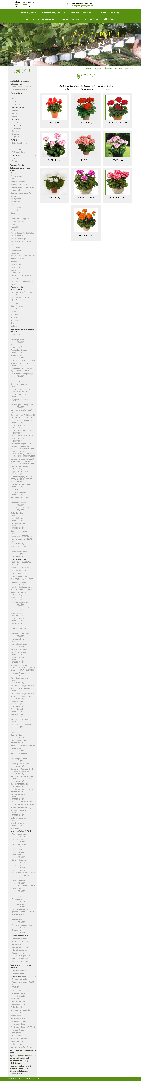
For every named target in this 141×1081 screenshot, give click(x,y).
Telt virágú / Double (19, 143)
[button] (68, 63)
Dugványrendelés (40, 19)
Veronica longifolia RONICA (21, 1047)
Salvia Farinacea (17, 306)
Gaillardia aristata (17, 1007)
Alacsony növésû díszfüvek (21, 831)
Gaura (13, 244)
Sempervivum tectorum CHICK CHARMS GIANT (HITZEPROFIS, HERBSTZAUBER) (22, 779)
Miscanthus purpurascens (21, 947)
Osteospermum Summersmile (22, 281)
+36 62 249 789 (21, 4)
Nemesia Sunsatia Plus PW (21, 276)
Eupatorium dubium (18, 1004)
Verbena (14, 326)
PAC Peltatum (16, 140)
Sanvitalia (14, 312)
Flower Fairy (16, 128)
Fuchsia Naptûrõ (17, 236)
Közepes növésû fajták (20, 568)
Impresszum (128, 1079)
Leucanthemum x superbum (21, 1010)
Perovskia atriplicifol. (18, 1030)
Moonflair (15, 113)
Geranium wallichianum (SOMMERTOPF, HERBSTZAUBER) (19, 525)
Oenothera (15, 278)
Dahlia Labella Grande (19, 216)
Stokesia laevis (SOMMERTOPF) (23, 805)
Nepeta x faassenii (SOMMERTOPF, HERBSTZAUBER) (18, 659)
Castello (15, 101)
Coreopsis (14, 210)
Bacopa (14, 179)
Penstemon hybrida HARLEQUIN (23, 1027)
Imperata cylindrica (19, 944)
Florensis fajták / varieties (21, 87)
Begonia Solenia (17, 190)
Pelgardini (15, 137)
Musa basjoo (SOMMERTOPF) (22, 649)
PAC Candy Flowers (19, 152)
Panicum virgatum (19, 953)
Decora (14, 161)
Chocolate (16, 134)
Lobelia (13, 270)
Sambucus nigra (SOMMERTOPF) (23, 745)
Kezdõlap (28, 12)
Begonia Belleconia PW (19, 182)
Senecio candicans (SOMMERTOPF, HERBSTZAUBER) (18, 796)
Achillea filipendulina (18, 973)
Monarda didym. (17, 1013)
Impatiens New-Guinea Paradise (23, 256)
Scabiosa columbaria (19, 1038)
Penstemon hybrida (18, 1024)
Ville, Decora (15, 155)
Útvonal (91, 19)
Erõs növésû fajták (19, 570)
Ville (13, 158)
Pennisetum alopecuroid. (21, 956)
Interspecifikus (16, 84)
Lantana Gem (16, 267)
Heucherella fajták (18, 573)
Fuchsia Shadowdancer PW (21, 241)
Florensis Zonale (17, 93)
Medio (14, 116)
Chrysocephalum (17, 207)
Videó (110, 19)
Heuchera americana (18, 559)
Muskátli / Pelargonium (19, 81)
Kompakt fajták (18, 565)
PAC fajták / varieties (19, 90)
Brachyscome (16, 199)
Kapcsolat (70, 19)
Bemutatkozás (53, 12)
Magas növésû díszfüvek (20, 936)
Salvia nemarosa (17, 1036)
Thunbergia (15, 320)
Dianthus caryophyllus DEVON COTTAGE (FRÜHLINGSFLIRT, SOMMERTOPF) (22, 479)
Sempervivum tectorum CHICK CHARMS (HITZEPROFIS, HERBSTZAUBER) (22, 771)
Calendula (14, 204)
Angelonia (14, 173)
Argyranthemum (17, 176)
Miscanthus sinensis (19, 950)
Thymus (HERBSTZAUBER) (21, 808)
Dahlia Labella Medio (19, 221)
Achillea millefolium (18, 971)
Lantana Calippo (17, 264)
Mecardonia (15, 273)
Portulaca (14, 303)
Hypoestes (15, 253)
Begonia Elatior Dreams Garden (23, 187)
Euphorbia (15, 227)
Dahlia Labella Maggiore (20, 219)
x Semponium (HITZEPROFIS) (22, 828)
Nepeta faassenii (17, 1016)
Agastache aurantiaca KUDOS (23, 982)
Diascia (13, 224)
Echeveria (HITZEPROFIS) (20, 489)
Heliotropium (16, 250)
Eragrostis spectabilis (20, 941)
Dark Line (15, 131)
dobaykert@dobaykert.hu (82, 6)
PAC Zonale (15, 120)
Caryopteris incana (18, 993)
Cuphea (13, 213)
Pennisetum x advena (20, 961)
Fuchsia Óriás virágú (18, 239)
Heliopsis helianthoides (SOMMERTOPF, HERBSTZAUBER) (19, 554)
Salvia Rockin (16, 309)
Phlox (13, 284)
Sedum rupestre (17, 1044)
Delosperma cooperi (18, 1001)
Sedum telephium (17, 1041)
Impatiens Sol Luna (18, 258)
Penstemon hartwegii (19, 1021)
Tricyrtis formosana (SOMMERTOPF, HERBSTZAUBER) (18, 812)
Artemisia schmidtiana (19, 990)
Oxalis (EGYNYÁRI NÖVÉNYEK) (22, 670)
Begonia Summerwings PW (21, 193)
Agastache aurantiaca (19, 976)
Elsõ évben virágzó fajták (21, 562)
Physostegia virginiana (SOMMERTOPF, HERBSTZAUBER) (19, 680)
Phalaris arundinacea (20, 959)
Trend (14, 99)
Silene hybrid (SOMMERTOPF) (22, 802)
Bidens (13, 196)
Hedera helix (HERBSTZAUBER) (22, 536)
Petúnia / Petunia (17, 165)
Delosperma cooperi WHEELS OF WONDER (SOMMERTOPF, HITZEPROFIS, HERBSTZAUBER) (23, 461)
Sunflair (15, 110)
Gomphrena (15, 247)
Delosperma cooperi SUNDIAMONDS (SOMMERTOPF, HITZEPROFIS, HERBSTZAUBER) (23, 453)
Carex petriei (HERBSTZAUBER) (23, 886)
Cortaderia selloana (19, 939)
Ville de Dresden (18, 146)
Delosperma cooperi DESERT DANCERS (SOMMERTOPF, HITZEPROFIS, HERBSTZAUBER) (23, 446)
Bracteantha (15, 202)
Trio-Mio (14, 323)
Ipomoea (14, 261)
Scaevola (14, 314)
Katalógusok (110, 12)
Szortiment (82, 12)
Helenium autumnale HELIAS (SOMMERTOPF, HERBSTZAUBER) (21, 541)
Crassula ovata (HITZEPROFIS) (22, 436)
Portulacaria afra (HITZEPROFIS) (23, 694)
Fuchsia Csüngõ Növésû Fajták (22, 233)
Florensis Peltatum (18, 108)
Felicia (13, 230)
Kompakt (15, 122)
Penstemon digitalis (18, 1018)
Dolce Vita (16, 104)
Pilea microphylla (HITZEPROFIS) (23, 686)
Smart (14, 96)
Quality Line (16, 125)
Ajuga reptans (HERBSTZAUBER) (23, 360)
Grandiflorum (16, 149)
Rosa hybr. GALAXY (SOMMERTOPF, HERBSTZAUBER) (18, 704)
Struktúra (14, 317)
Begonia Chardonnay (19, 184)
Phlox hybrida (16, 1033)
